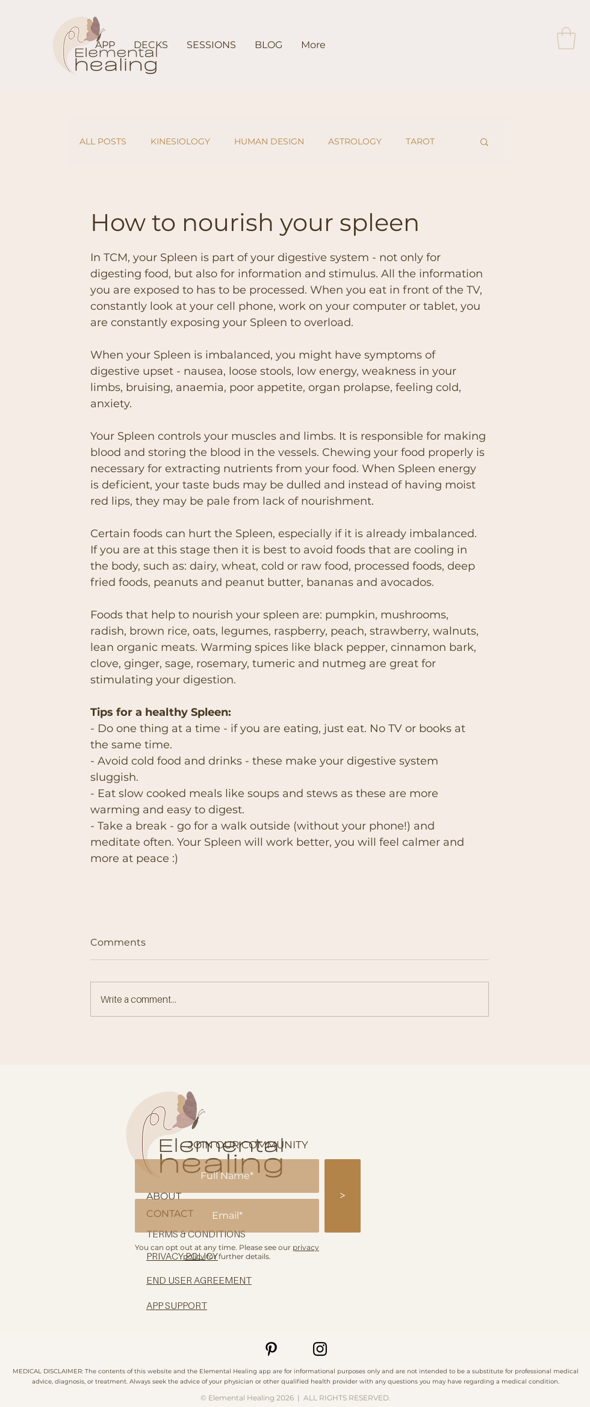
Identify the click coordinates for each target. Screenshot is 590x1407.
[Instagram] (320, 1349)
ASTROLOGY (355, 142)
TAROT (420, 142)
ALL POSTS (102, 142)
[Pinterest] (271, 1349)
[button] (566, 38)
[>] (342, 1196)
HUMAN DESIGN (269, 142)
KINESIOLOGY (180, 142)
